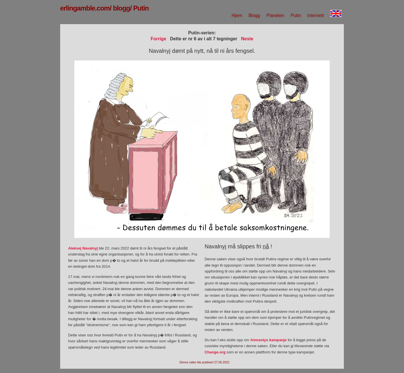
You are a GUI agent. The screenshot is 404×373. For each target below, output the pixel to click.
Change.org (215, 352)
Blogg (254, 15)
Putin (296, 15)
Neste (247, 38)
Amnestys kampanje (268, 340)
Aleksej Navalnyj (83, 248)
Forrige (158, 38)
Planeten (275, 15)
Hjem (237, 15)
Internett (315, 15)
